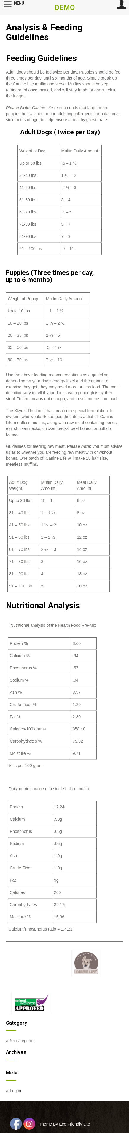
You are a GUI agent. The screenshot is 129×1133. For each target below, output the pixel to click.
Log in (15, 1090)
